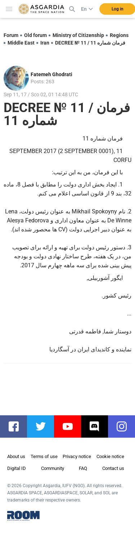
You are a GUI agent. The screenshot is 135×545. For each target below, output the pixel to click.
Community (52, 468)
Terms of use (44, 456)
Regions (119, 35)
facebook (17, 426)
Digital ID (16, 468)
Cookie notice (110, 456)
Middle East (21, 43)
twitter (44, 426)
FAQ (83, 468)
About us (16, 456)
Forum (11, 35)
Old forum (35, 35)
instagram (125, 426)
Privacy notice (77, 456)
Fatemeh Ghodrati (51, 74)
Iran (44, 43)
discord (98, 426)
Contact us (113, 468)
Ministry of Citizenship (78, 35)
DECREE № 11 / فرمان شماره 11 (90, 43)
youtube (71, 426)
